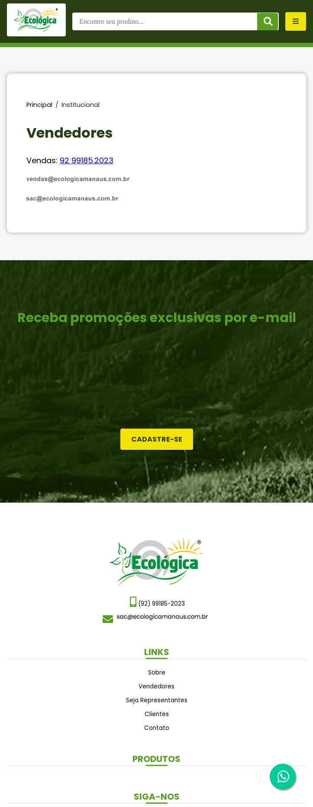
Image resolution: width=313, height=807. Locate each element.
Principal (39, 104)
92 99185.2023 (86, 160)
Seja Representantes (156, 700)
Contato (156, 728)
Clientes (157, 714)
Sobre (156, 672)
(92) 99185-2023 (157, 602)
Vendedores (156, 686)
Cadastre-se (156, 439)
